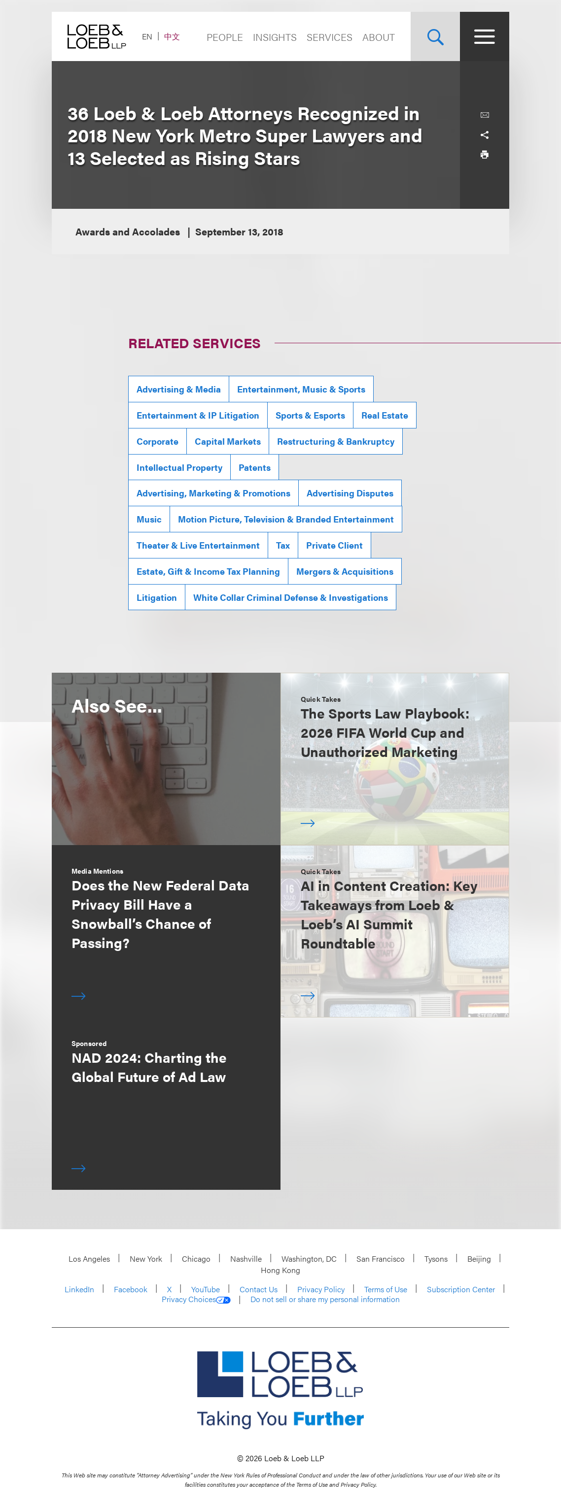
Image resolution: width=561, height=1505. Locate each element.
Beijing (479, 1258)
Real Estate (384, 415)
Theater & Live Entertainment (198, 545)
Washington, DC (309, 1258)
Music (149, 519)
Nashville (246, 1258)
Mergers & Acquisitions (344, 571)
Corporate (157, 441)
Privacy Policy (321, 1289)
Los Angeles (89, 1258)
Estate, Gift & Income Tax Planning (208, 571)
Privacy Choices (196, 1299)
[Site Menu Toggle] (484, 36)
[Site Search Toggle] (435, 36)
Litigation (157, 597)
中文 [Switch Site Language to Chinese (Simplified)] (172, 36)
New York (146, 1258)
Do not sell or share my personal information (325, 1299)
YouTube (205, 1289)
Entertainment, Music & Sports (301, 389)
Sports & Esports (310, 415)
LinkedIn (79, 1289)
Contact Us (259, 1289)
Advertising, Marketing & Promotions (213, 493)
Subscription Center (461, 1289)
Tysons (436, 1258)
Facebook (130, 1289)
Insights (275, 37)
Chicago (196, 1258)
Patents (255, 467)
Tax (283, 545)
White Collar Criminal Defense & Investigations (290, 597)
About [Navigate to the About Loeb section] (378, 37)
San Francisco (380, 1258)
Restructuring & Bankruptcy (335, 441)
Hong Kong (280, 1270)
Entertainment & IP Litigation (198, 415)
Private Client (334, 545)
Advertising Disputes (350, 493)
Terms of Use (385, 1289)
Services (329, 37)
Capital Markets (228, 441)
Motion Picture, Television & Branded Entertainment (286, 519)
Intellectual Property (179, 467)
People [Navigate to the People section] (225, 37)
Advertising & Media (179, 389)
